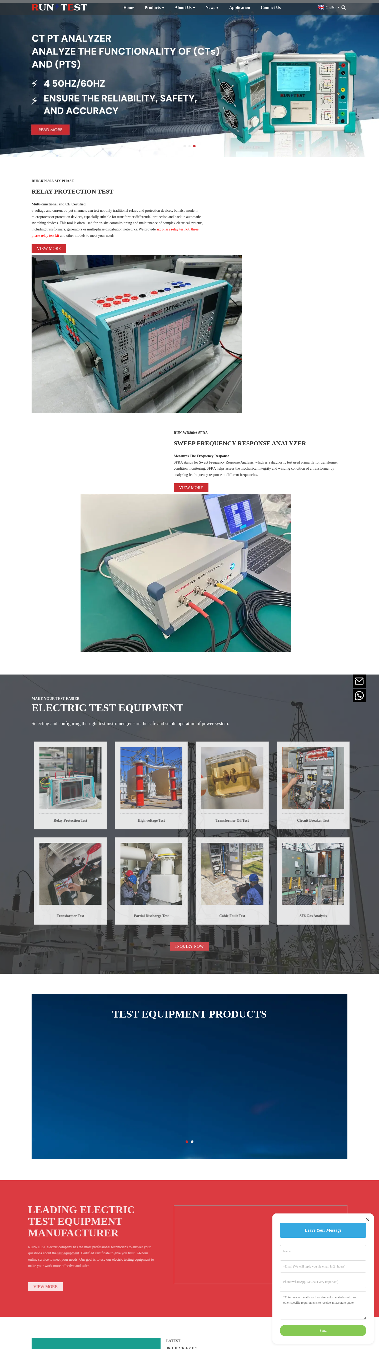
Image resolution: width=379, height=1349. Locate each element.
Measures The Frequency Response (201, 325)
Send (323, 1330)
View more (49, 246)
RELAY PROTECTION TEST (101, 187)
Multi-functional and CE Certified (59, 202)
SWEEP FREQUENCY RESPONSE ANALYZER (255, 304)
